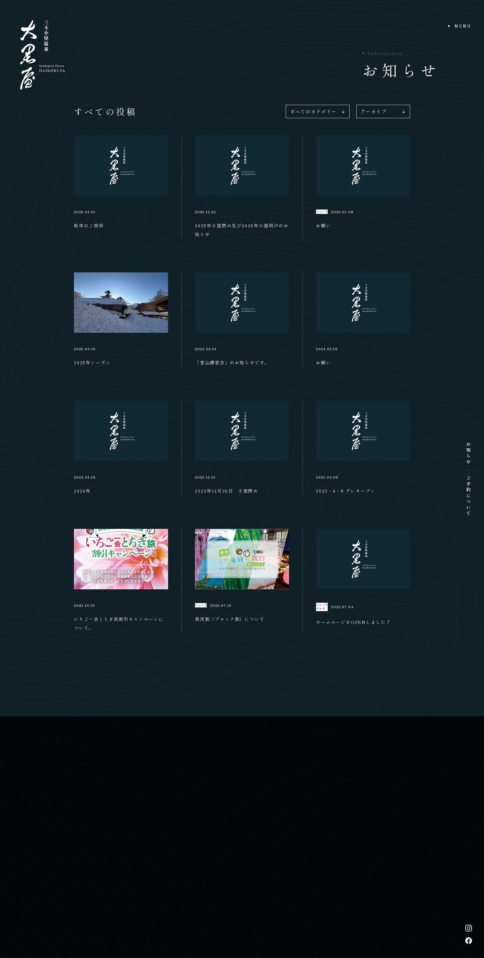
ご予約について (468, 496)
